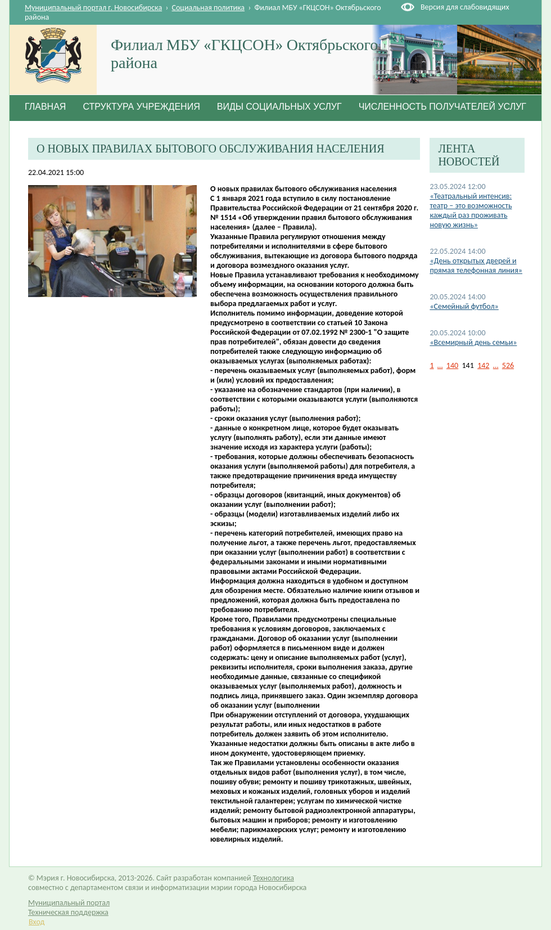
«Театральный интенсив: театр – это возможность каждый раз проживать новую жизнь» (471, 210)
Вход (36, 922)
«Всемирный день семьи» (473, 342)
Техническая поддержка (68, 912)
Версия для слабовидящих (465, 7)
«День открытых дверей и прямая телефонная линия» (476, 265)
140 (452, 365)
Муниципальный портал (69, 902)
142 (483, 365)
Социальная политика (208, 7)
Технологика (273, 878)
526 (508, 365)
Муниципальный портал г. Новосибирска (93, 7)
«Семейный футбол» (464, 306)
